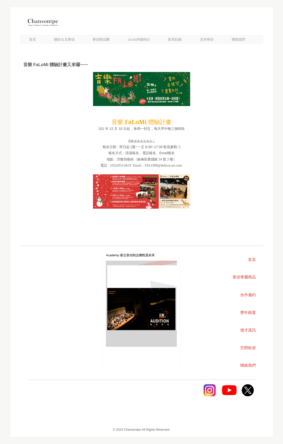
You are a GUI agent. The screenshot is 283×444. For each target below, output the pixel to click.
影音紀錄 (175, 40)
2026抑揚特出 (139, 40)
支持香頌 (207, 40)
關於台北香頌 (64, 40)
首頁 (32, 40)
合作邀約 (248, 295)
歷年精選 (248, 313)
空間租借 (248, 348)
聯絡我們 (238, 40)
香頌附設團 (101, 40)
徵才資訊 (248, 330)
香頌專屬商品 (244, 277)
